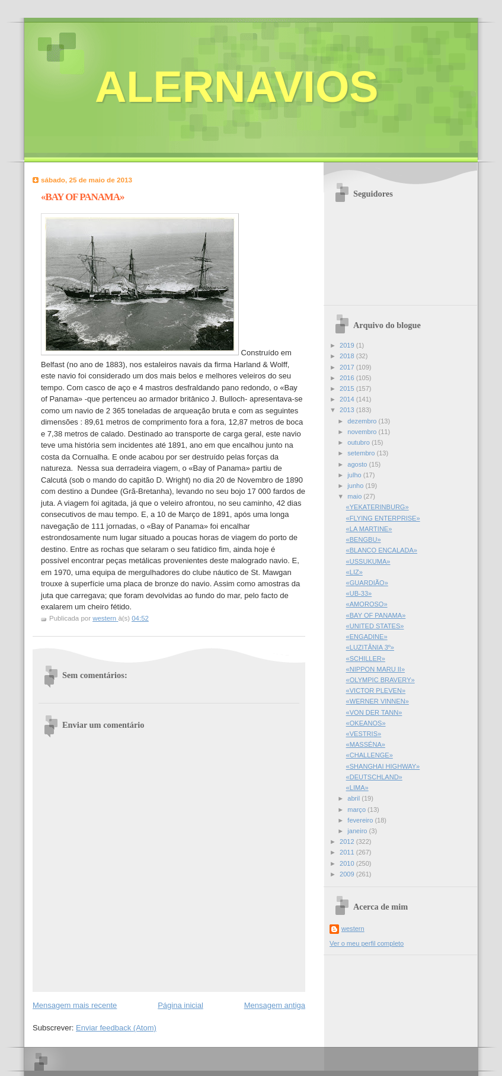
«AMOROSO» (367, 604)
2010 (348, 863)
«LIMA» (357, 787)
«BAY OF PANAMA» (376, 615)
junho (356, 485)
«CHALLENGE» (369, 755)
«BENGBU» (363, 539)
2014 (348, 399)
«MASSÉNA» (365, 744)
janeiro (358, 830)
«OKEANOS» (366, 723)
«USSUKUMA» (368, 561)
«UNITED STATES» (375, 625)
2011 (348, 852)
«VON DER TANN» (374, 712)
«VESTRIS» (364, 733)
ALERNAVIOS (237, 86)
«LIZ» (354, 572)
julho (355, 474)
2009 (348, 874)
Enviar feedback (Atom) (116, 1027)
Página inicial (180, 1005)
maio (355, 496)
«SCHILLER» (365, 658)
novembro (362, 431)
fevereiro (361, 820)
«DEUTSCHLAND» (374, 776)
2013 (348, 409)
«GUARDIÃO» (367, 582)
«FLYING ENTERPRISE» (383, 518)
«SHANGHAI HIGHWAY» (383, 766)
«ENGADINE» (367, 636)
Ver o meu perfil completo (367, 943)
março (357, 809)
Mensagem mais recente (75, 1005)
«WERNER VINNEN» (377, 701)
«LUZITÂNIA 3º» (370, 647)
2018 (348, 355)
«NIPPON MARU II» (375, 669)
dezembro (362, 421)
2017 (348, 367)
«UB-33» (359, 593)
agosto (358, 464)
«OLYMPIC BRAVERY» (380, 679)
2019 (348, 345)
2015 (348, 388)
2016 (348, 377)
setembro (361, 453)
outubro (359, 442)
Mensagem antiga (274, 1005)
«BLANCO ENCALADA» (381, 550)
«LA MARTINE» (369, 528)
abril (354, 798)
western (352, 928)
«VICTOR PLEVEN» (376, 690)
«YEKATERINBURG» (377, 506)
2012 (348, 841)
